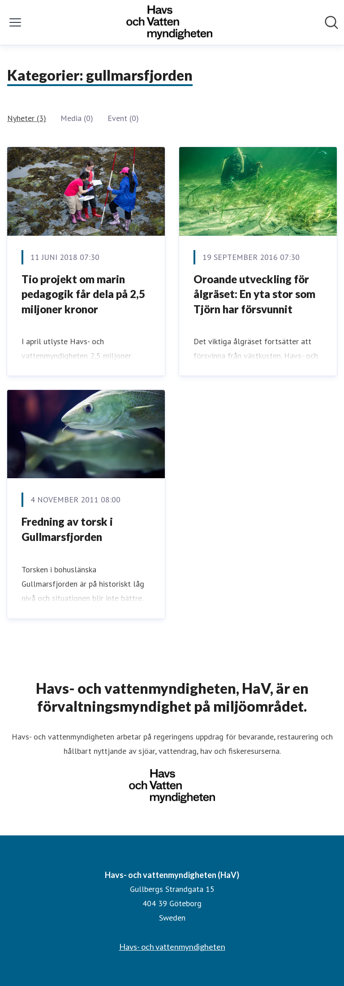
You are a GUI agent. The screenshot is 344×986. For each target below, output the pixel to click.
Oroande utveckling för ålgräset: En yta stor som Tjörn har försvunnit (254, 294)
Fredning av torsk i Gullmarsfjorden (67, 529)
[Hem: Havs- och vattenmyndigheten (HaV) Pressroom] (169, 22)
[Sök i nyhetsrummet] (331, 22)
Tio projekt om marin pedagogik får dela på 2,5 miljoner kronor (83, 294)
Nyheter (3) (26, 118)
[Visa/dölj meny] (15, 22)
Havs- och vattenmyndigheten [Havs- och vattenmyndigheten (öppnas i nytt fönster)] (172, 946)
